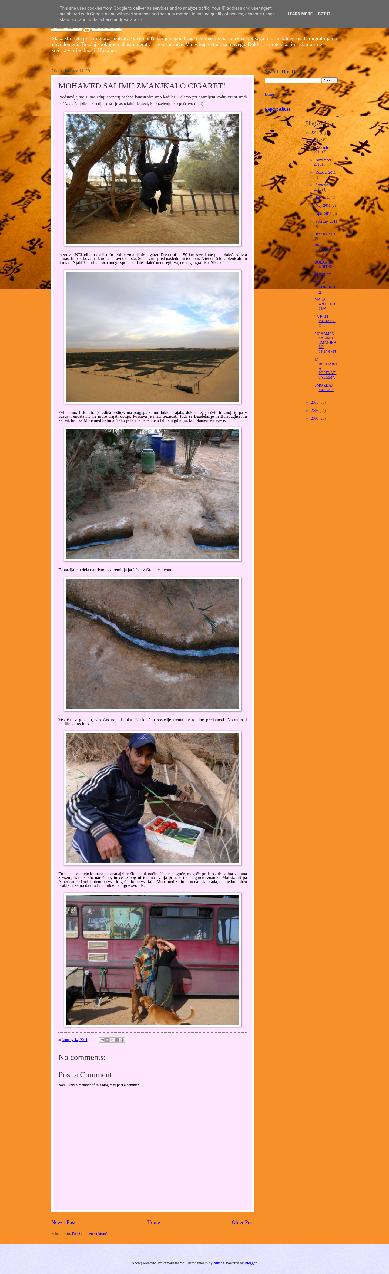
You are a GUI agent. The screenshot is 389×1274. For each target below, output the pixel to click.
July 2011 (323, 197)
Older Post (243, 1222)
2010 (315, 402)
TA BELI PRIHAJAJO (324, 321)
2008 (315, 418)
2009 (315, 411)
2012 (315, 133)
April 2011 (324, 214)
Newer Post (63, 1222)
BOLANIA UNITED (323, 264)
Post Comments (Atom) (89, 1234)
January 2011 (325, 234)
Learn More (300, 13)
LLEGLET (322, 275)
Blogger (250, 1263)
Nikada (218, 1263)
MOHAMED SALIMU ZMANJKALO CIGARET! (325, 343)
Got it (324, 13)
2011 (315, 141)
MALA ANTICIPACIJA (325, 304)
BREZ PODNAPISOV (325, 249)
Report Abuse (277, 109)
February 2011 (326, 221)
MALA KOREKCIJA (325, 287)
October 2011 (326, 172)
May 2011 (323, 205)
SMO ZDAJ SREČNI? (323, 387)
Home (153, 1222)
